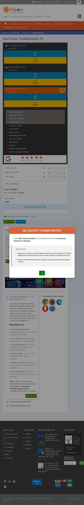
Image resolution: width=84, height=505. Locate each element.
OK (42, 273)
